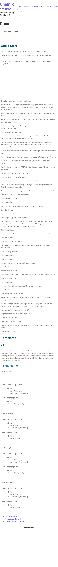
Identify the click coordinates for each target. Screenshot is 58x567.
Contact (55, 7)
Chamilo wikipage (11, 517)
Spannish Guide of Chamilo (14, 521)
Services (27, 7)
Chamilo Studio (7, 6)
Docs (43, 7)
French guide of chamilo (13, 519)
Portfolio (35, 7)
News (49, 7)
